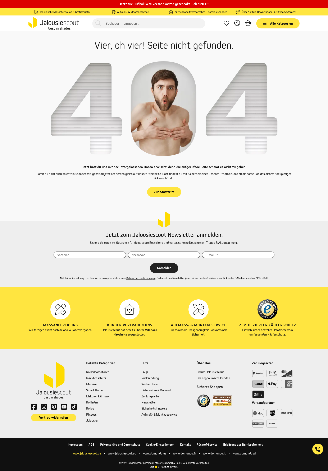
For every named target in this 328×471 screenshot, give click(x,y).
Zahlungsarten (150, 396)
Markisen (92, 384)
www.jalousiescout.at (122, 453)
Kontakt (185, 445)
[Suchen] (98, 23)
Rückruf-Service (207, 445)
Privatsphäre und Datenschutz (120, 445)
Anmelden (164, 268)
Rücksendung (150, 378)
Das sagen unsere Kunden (213, 378)
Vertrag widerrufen (53, 417)
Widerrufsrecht (151, 384)
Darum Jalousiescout (210, 372)
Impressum (75, 445)
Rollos (90, 408)
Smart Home (94, 390)
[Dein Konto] (237, 23)
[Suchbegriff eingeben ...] (148, 23)
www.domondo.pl (244, 453)
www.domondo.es (154, 453)
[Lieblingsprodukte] (226, 23)
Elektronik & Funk (97, 396)
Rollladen (92, 402)
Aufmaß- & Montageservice (159, 414)
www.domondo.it (214, 453)
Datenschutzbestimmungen (140, 278)
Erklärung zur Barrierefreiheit (243, 445)
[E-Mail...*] (238, 254)
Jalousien (92, 420)
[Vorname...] (90, 254)
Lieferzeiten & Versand (156, 390)
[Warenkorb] (248, 23)
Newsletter (148, 402)
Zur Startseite (164, 192)
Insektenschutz (96, 378)
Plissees (91, 414)
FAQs (144, 372)
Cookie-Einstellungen (160, 445)
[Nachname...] (164, 254)
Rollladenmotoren (97, 372)
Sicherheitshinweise (154, 408)
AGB (91, 445)
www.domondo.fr (184, 453)
